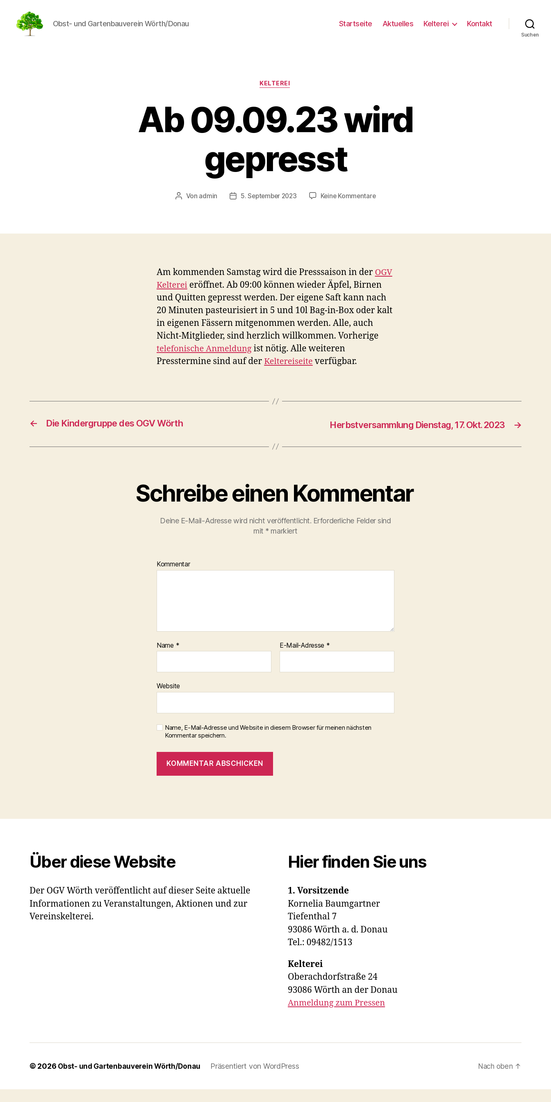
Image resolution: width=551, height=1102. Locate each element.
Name (168, 658)
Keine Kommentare (349, 209)
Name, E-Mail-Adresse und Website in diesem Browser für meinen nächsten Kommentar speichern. (268, 744)
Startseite (355, 29)
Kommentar (173, 577)
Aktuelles (398, 29)
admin (206, 209)
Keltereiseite (289, 374)
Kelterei (436, 29)
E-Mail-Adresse (305, 658)
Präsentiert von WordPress (258, 1079)
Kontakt (479, 29)
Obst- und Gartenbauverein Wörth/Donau (131, 1079)
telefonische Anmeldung (206, 361)
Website (168, 699)
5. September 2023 (267, 209)
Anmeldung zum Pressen (338, 1015)
